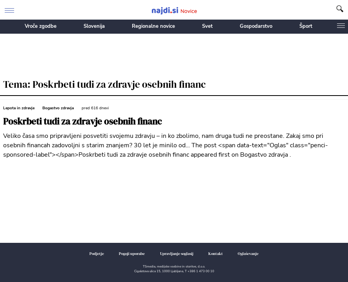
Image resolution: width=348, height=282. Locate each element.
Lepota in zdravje (19, 108)
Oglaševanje (248, 253)
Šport (305, 26)
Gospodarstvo (256, 26)
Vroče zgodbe (40, 26)
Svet (207, 26)
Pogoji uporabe (132, 253)
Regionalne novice (153, 26)
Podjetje (96, 253)
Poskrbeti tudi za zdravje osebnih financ (82, 122)
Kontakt (215, 253)
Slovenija (94, 26)
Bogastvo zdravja (58, 108)
